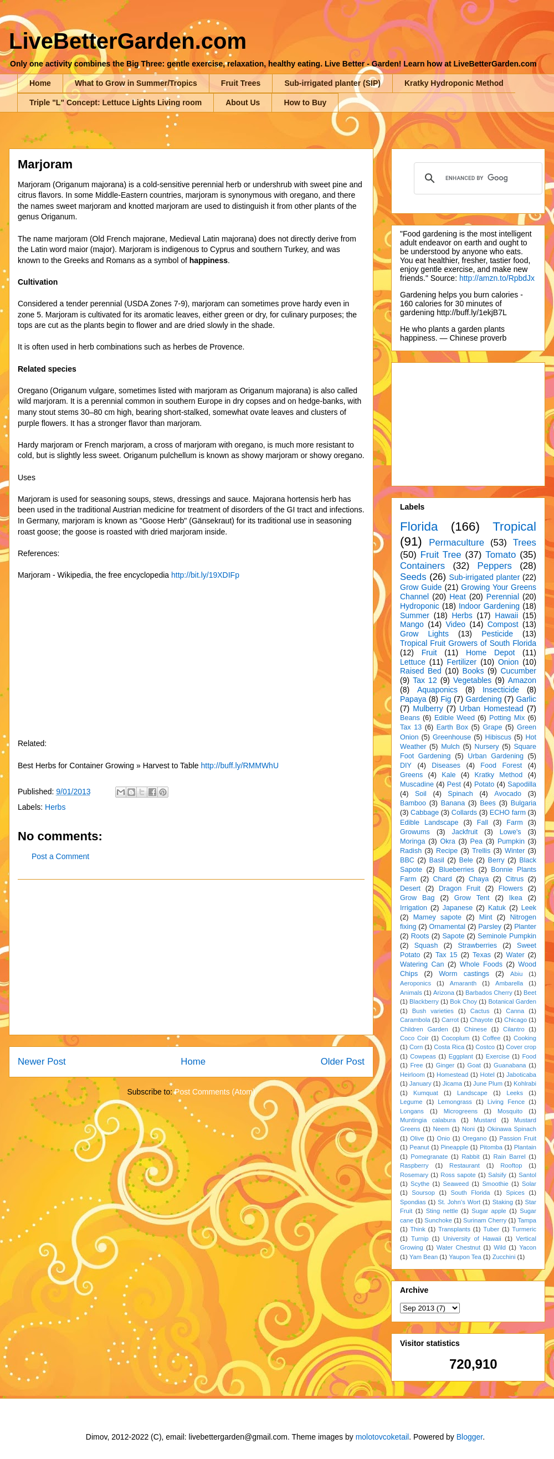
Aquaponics (437, 689)
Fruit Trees (241, 83)
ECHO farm (508, 812)
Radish (411, 851)
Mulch (450, 747)
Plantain (525, 1147)
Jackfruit (465, 832)
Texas (482, 955)
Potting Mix (507, 718)
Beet (530, 992)
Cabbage (425, 812)
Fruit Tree (440, 554)
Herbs (55, 807)
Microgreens (461, 1111)
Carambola (415, 1019)
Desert (410, 888)
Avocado (507, 794)
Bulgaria (523, 803)
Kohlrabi (525, 1083)
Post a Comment (60, 856)
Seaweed (456, 1183)
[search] (476, 178)
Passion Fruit (517, 1138)
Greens (411, 775)
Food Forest (501, 765)
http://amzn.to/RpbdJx (497, 278)
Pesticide (497, 633)
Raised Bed (421, 670)
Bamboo (413, 803)
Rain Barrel (509, 1156)
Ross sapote (457, 1175)
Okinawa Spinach (512, 1129)
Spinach (460, 794)
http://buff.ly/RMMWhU (240, 765)
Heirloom (412, 1074)
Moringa (412, 841)
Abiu (516, 973)
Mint (486, 917)
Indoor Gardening (489, 606)
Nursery (487, 747)
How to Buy (305, 102)
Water (515, 955)
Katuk (497, 908)
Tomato (500, 554)
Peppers (494, 566)
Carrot (450, 1019)
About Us (242, 102)
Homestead (452, 1074)
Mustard (485, 1120)
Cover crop (521, 1047)
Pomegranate (429, 1156)
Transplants (454, 1229)
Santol (527, 1175)
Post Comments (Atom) (215, 1091)
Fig (445, 699)
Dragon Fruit (459, 888)
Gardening (483, 699)
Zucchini (504, 1256)
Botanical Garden (512, 1001)
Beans (410, 718)
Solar (529, 1183)
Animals (411, 992)
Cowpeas (423, 1056)
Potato (484, 784)
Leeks (514, 1093)
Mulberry (428, 708)
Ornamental (447, 927)
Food (529, 1056)
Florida (419, 526)
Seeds (413, 577)
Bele (466, 860)
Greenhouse (452, 737)
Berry (496, 860)
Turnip (419, 1238)
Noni (468, 1129)
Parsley (489, 927)
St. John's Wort (459, 1202)
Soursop (423, 1192)
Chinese (475, 1029)
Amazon (522, 680)
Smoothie (495, 1183)
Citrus (514, 879)
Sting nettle (442, 1211)
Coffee (492, 1038)
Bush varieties (433, 1011)
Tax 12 (425, 680)
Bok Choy (463, 1001)
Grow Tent (472, 898)
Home (40, 83)
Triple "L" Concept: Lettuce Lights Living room (115, 102)
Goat (474, 1065)
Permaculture (456, 542)
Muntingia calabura (428, 1120)
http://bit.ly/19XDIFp (205, 575)
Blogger (469, 1436)
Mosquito (509, 1111)
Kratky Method (498, 775)
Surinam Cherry (484, 1220)
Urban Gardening (496, 756)
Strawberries (477, 945)
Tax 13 (411, 727)
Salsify (497, 1175)
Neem (441, 1129)
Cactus (480, 1011)
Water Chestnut (458, 1247)
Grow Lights (424, 633)
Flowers (511, 888)
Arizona (443, 992)
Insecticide (501, 689)
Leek (528, 908)
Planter (525, 927)
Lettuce (412, 661)
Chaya (479, 879)
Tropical (514, 526)
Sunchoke (438, 1220)
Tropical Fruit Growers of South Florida (468, 643)
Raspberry (414, 1165)
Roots (420, 936)
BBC (407, 860)
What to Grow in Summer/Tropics (136, 83)
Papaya (413, 699)
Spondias (413, 1202)
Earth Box (452, 727)
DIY (406, 765)
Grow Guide (421, 587)
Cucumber (518, 670)
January (420, 1083)
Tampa (526, 1220)
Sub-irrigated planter (484, 577)
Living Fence (506, 1101)
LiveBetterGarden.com (128, 41)
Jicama (452, 1083)
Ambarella (509, 983)
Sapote (453, 936)
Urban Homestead (491, 708)
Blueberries (456, 870)
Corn (416, 1047)
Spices (515, 1192)
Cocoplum (455, 1038)
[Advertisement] (191, 957)
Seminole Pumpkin (507, 936)
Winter (515, 851)
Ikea (515, 898)
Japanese (458, 908)
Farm (514, 822)
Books (473, 670)
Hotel (487, 1074)
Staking (503, 1202)
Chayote (481, 1019)
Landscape (472, 1093)
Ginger (445, 1065)
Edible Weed (454, 718)
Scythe (420, 1183)
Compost (503, 624)
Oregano (475, 1138)
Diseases (446, 765)
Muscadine (417, 784)
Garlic (526, 699)
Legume (411, 1101)
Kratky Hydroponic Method (454, 83)
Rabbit (470, 1156)
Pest (454, 784)
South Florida (470, 1192)
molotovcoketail (382, 1436)
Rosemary (414, 1175)
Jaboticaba (521, 1074)
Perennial (502, 596)
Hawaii (506, 615)
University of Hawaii (472, 1238)
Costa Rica (449, 1047)
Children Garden (424, 1029)
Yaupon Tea (465, 1256)
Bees (488, 803)
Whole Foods (481, 964)
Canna (515, 1011)
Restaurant (464, 1165)
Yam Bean (423, 1256)
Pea (476, 841)
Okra (447, 841)
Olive (417, 1138)
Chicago (515, 1019)
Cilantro (514, 1029)
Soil (421, 794)
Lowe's (510, 832)
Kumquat (425, 1093)
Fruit (429, 652)
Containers (422, 566)
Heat (457, 596)
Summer (414, 615)
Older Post (343, 1061)
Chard (442, 879)
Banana (453, 803)
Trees (524, 542)
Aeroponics (415, 983)
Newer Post (42, 1061)
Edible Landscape (429, 822)
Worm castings (464, 974)
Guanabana (510, 1065)
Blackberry (424, 1001)
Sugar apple (488, 1211)
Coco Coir (414, 1038)
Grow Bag (417, 898)
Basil (436, 860)
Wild (500, 1247)
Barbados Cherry (488, 992)
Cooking (525, 1038)
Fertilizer (462, 661)
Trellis (481, 851)
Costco (485, 1047)
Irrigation (413, 908)
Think (417, 1229)
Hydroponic (419, 606)
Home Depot (490, 652)
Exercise (498, 1056)
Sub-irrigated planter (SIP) (332, 83)
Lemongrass (455, 1101)
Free (416, 1065)
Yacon (527, 1247)
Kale (448, 775)
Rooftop (511, 1165)
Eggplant (461, 1056)
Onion (508, 661)
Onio (443, 1138)
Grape (492, 727)
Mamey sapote (437, 917)
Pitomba (491, 1147)
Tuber (491, 1229)
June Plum (487, 1083)
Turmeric (524, 1229)
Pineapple (454, 1147)
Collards (464, 812)
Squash (426, 945)
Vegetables (472, 680)
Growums (415, 832)
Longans (412, 1111)
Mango (412, 624)
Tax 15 (446, 955)
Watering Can (422, 964)
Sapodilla (521, 784)
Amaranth (463, 983)
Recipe (447, 851)
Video (455, 624)
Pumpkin (511, 841)
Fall (482, 822)
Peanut (419, 1147)
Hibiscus (498, 737)
